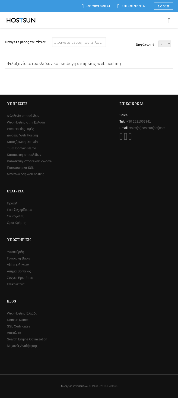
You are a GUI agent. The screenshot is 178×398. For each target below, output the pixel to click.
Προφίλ (12, 203)
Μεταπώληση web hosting (25, 174)
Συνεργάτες (15, 216)
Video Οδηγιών (18, 265)
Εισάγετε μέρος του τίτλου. (26, 42)
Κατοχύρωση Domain (22, 142)
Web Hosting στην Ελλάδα (26, 122)
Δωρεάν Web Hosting (22, 135)
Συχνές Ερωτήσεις (20, 278)
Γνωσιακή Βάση (18, 258)
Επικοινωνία (16, 284)
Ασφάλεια (14, 333)
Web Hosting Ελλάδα (22, 313)
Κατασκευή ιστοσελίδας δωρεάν (29, 161)
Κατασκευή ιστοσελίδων (24, 155)
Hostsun (21, 20)
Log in (163, 6)
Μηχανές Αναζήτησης (22, 346)
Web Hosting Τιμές (20, 129)
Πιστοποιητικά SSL (20, 168)
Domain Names (18, 320)
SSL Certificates (18, 326)
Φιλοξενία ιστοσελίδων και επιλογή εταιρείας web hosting (64, 63)
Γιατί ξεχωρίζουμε (19, 210)
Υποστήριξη (15, 252)
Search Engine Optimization (27, 339)
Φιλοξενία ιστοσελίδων (23, 116)
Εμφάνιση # (145, 44)
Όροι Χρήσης (16, 223)
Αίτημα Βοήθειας (19, 271)
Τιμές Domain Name (21, 148)
